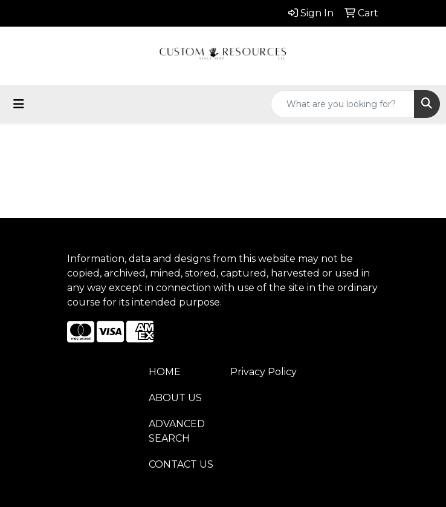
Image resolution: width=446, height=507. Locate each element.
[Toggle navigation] (18, 104)
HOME (165, 372)
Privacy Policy (263, 372)
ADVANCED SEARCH (177, 431)
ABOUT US (175, 398)
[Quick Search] (343, 104)
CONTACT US (181, 464)
